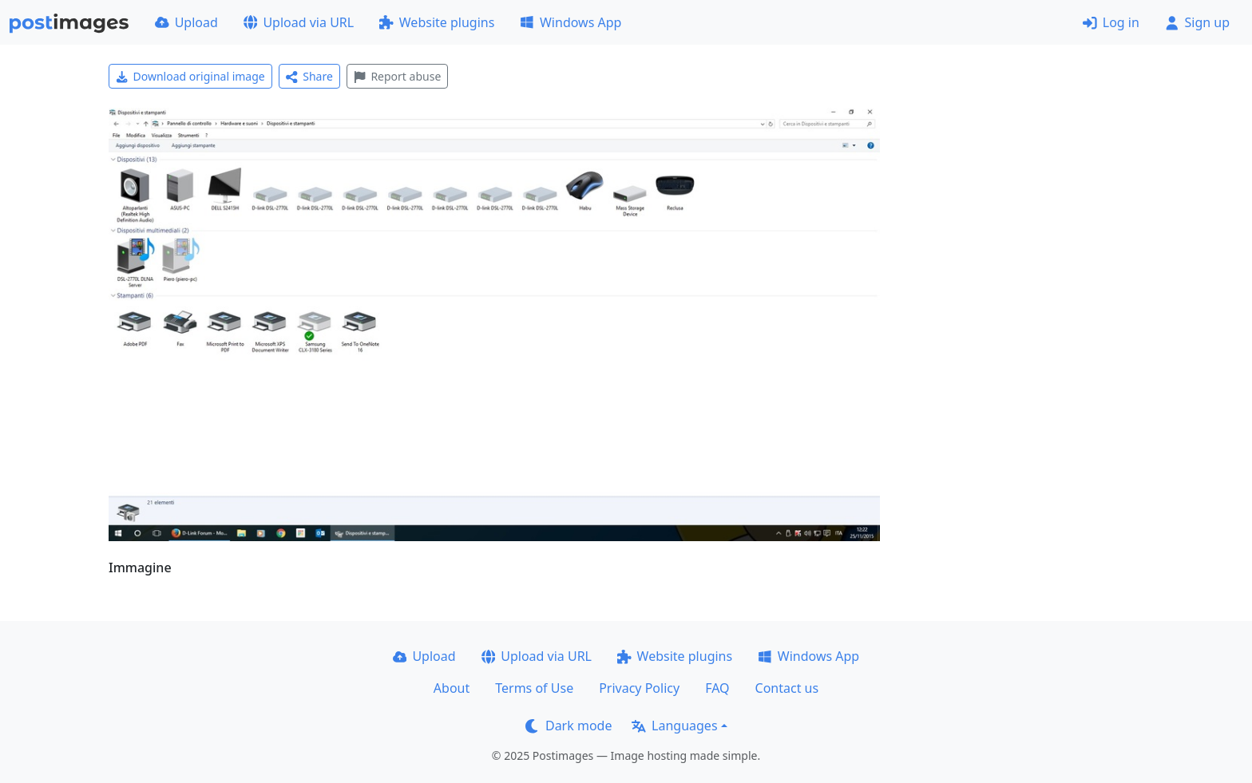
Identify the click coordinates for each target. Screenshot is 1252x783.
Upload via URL (299, 22)
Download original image (190, 76)
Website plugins (436, 22)
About (452, 688)
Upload (186, 22)
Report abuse (397, 76)
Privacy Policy (639, 688)
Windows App (570, 22)
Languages (674, 725)
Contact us (787, 688)
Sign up (1197, 22)
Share (309, 76)
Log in (1111, 22)
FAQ (717, 688)
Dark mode (568, 725)
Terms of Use (534, 688)
